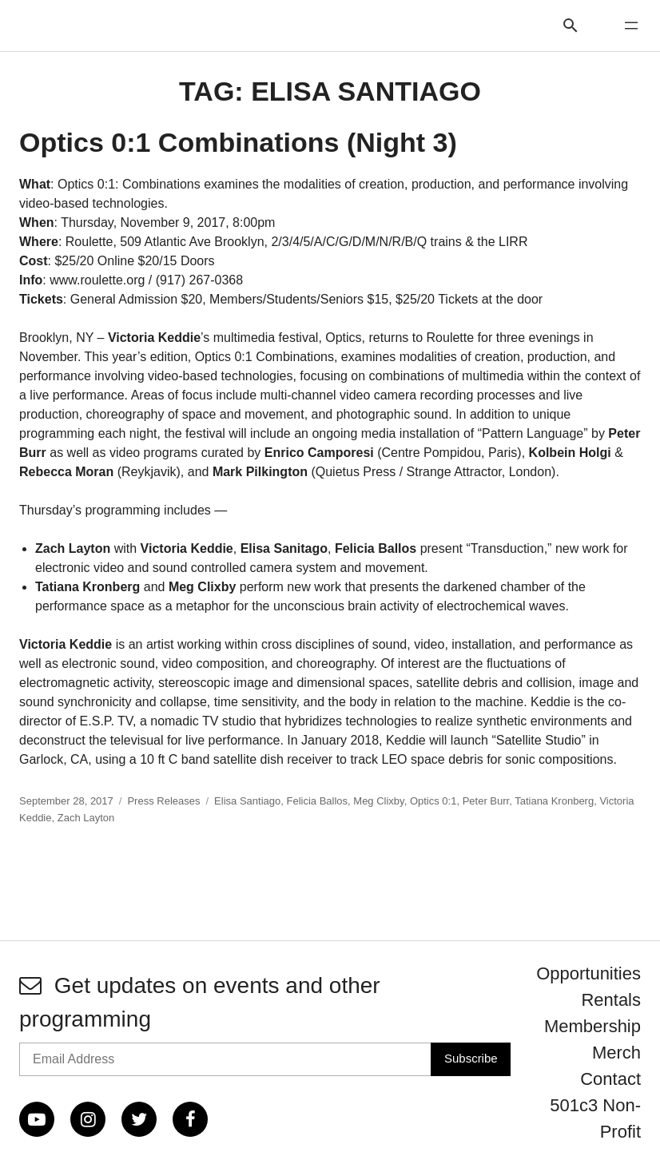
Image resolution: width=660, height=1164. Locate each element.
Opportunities (588, 973)
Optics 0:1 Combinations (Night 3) (238, 142)
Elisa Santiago (247, 801)
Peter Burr (486, 801)
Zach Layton (86, 818)
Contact (610, 1079)
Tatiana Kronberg (554, 801)
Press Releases (163, 801)
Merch (616, 1053)
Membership (592, 1026)
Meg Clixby (378, 801)
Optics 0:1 (433, 801)
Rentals (611, 1000)
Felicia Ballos (317, 801)
